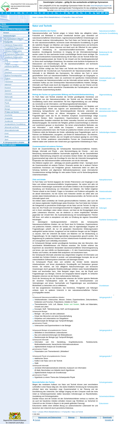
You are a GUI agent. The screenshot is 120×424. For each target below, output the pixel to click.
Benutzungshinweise (88, 417)
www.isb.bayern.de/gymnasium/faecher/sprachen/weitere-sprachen (79, 10)
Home (34, 17)
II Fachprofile (66, 17)
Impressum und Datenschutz (49, 417)
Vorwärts (109, 420)
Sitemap (71, 417)
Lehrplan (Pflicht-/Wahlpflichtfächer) (49, 17)
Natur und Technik (77, 17)
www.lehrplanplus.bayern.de (101, 6)
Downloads (107, 417)
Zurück (36, 420)
